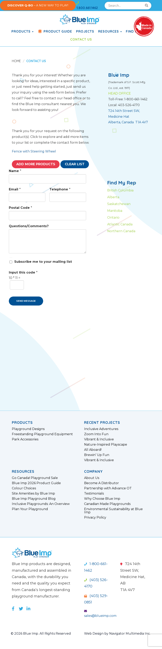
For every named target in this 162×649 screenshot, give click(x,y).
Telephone (59, 189)
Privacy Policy (95, 517)
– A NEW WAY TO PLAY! (37, 5)
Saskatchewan (118, 204)
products (22, 31)
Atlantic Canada (119, 224)
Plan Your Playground (30, 509)
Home (16, 61)
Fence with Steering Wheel (34, 151)
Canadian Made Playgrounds (107, 504)
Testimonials (94, 493)
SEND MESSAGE (26, 301)
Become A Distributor (101, 483)
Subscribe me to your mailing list (43, 262)
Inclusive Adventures (101, 429)
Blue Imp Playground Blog (34, 498)
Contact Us (81, 39)
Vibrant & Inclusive (99, 439)
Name (15, 171)
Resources (110, 31)
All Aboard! (93, 449)
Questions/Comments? (29, 226)
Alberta (113, 197)
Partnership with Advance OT (108, 488)
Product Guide (55, 31)
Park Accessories (25, 439)
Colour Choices (24, 488)
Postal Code (20, 208)
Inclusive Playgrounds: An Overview (41, 504)
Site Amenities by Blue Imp (33, 493)
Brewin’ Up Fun (96, 455)
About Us (91, 478)
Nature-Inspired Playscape (105, 444)
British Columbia (120, 190)
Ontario (113, 217)
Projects (85, 31)
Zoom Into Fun (96, 434)
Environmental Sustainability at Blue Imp (113, 511)
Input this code (23, 272)
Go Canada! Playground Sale (35, 478)
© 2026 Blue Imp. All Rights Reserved (41, 633)
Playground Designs (28, 429)
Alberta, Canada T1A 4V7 (128, 122)
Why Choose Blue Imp (102, 498)
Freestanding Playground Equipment (42, 434)
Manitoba (114, 211)
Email (15, 189)
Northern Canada (121, 231)
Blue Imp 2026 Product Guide (36, 483)
